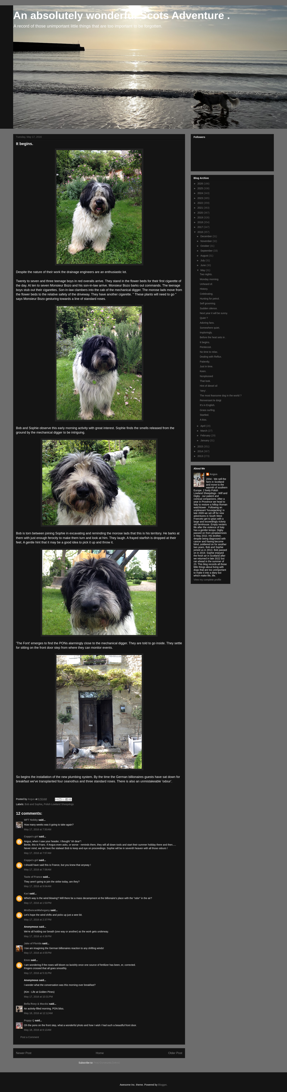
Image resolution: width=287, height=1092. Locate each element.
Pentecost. (206, 347)
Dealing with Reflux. (211, 356)
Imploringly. (206, 332)
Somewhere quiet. (210, 327)
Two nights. (206, 274)
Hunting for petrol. (210, 298)
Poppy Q (29, 1020)
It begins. (205, 342)
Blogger (162, 1084)
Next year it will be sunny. (214, 313)
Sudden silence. (209, 308)
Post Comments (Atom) (107, 1062)
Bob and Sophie (33, 804)
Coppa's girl (31, 836)
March (204, 430)
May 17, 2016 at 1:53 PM (37, 903)
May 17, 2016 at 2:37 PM (37, 919)
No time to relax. (209, 351)
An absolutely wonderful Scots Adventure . (121, 15)
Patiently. (205, 361)
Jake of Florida (33, 943)
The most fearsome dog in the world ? (221, 395)
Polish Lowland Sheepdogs (59, 804)
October (205, 245)
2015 (200, 446)
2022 (200, 202)
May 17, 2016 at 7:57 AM (37, 853)
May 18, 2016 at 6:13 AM (37, 1029)
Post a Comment (29, 1037)
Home (100, 1053)
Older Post (175, 1053)
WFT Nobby (31, 819)
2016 (200, 232)
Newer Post (23, 1053)
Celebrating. (206, 293)
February (205, 435)
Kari (26, 893)
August (204, 255)
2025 (200, 188)
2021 (200, 207)
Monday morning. (209, 279)
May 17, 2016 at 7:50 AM (37, 829)
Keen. (203, 371)
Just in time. (206, 366)
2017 (200, 227)
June (203, 265)
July (202, 260)
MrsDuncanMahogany (37, 910)
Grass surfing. (207, 410)
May (203, 270)
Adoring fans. (207, 322)
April (203, 425)
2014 (200, 451)
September (206, 250)
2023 (200, 198)
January (205, 440)
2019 (200, 217)
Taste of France (33, 876)
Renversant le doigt (210, 400)
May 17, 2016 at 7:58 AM (37, 869)
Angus (214, 474)
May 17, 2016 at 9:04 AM (37, 886)
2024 (200, 193)
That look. (205, 381)
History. (204, 288)
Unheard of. (206, 284)
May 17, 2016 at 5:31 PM (37, 973)
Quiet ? (204, 318)
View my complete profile (207, 579)
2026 (200, 183)
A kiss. (203, 419)
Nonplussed (206, 376)
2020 (200, 212)
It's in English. (207, 405)
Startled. (204, 414)
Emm (27, 960)
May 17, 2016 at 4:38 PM (37, 936)
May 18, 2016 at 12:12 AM (38, 1013)
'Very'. (203, 390)
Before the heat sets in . (213, 337)
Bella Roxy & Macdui (36, 1003)
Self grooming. (208, 303)
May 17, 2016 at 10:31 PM (38, 996)
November (206, 241)
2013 (200, 456)
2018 (200, 222)
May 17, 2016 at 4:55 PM (37, 952)
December (206, 236)
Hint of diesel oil (208, 385)
